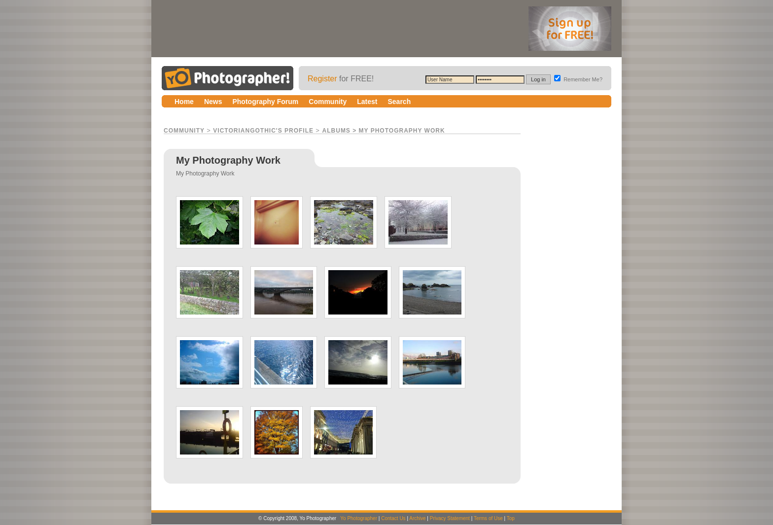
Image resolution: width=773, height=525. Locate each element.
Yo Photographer (358, 518)
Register (322, 78)
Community (184, 130)
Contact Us (393, 518)
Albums (336, 130)
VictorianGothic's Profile (263, 130)
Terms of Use (488, 518)
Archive (417, 518)
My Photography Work (402, 130)
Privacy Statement (450, 518)
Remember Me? (578, 79)
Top (511, 518)
